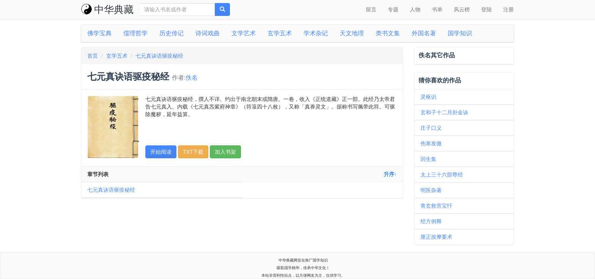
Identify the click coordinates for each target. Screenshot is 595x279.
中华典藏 (107, 9)
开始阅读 (161, 152)
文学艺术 (243, 33)
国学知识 (460, 33)
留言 (371, 9)
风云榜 (462, 9)
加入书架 (225, 152)
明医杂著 (431, 190)
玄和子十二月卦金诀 (444, 112)
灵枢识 (428, 97)
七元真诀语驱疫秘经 (159, 56)
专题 (393, 9)
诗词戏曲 (207, 33)
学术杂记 (316, 33)
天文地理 (352, 33)
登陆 (486, 9)
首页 (92, 56)
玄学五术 (280, 33)
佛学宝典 (99, 33)
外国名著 (424, 33)
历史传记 (171, 33)
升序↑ (390, 174)
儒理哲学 (135, 33)
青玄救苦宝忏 (436, 206)
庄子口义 (431, 128)
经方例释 (431, 221)
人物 (415, 9)
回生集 (428, 159)
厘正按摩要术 (436, 237)
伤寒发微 (431, 143)
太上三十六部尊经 (441, 175)
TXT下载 (193, 152)
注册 (508, 9)
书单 (437, 9)
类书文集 (388, 33)
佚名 (192, 77)
